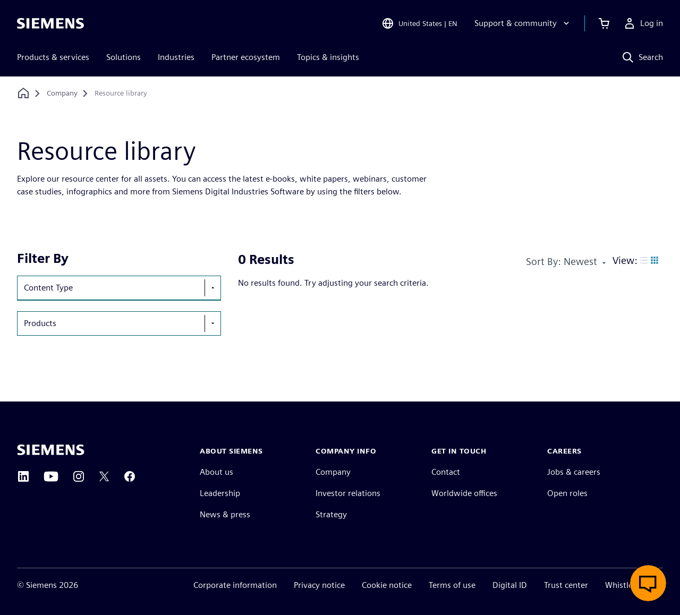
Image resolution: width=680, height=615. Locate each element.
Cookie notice (387, 585)
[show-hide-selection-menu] (212, 287)
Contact (445, 472)
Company (333, 472)
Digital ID (509, 585)
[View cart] (604, 23)
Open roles (567, 493)
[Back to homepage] (23, 93)
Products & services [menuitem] (53, 57)
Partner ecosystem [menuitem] (245, 57)
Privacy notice (319, 585)
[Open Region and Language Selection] (419, 23)
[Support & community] (523, 23)
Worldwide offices (464, 493)
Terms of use (452, 585)
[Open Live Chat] (648, 583)
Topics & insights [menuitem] (328, 57)
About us (216, 472)
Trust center (566, 585)
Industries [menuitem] (176, 57)
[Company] (62, 93)
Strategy (331, 514)
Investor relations (348, 493)
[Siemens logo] (50, 23)
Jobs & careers (573, 472)
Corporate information (235, 585)
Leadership (220, 493)
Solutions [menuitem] (123, 57)
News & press (225, 514)
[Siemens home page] (50, 450)
